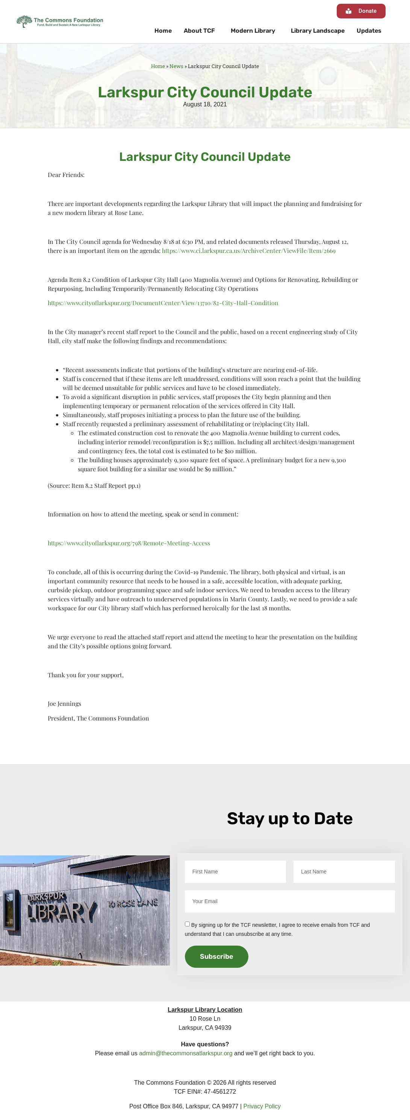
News (176, 66)
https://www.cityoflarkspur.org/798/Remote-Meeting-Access (129, 543)
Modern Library (255, 31)
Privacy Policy (262, 1106)
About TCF (201, 31)
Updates (369, 30)
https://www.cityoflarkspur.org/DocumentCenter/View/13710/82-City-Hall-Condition (163, 303)
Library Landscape (318, 30)
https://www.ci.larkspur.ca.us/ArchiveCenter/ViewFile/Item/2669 (249, 250)
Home (163, 30)
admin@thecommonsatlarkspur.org (185, 1053)
